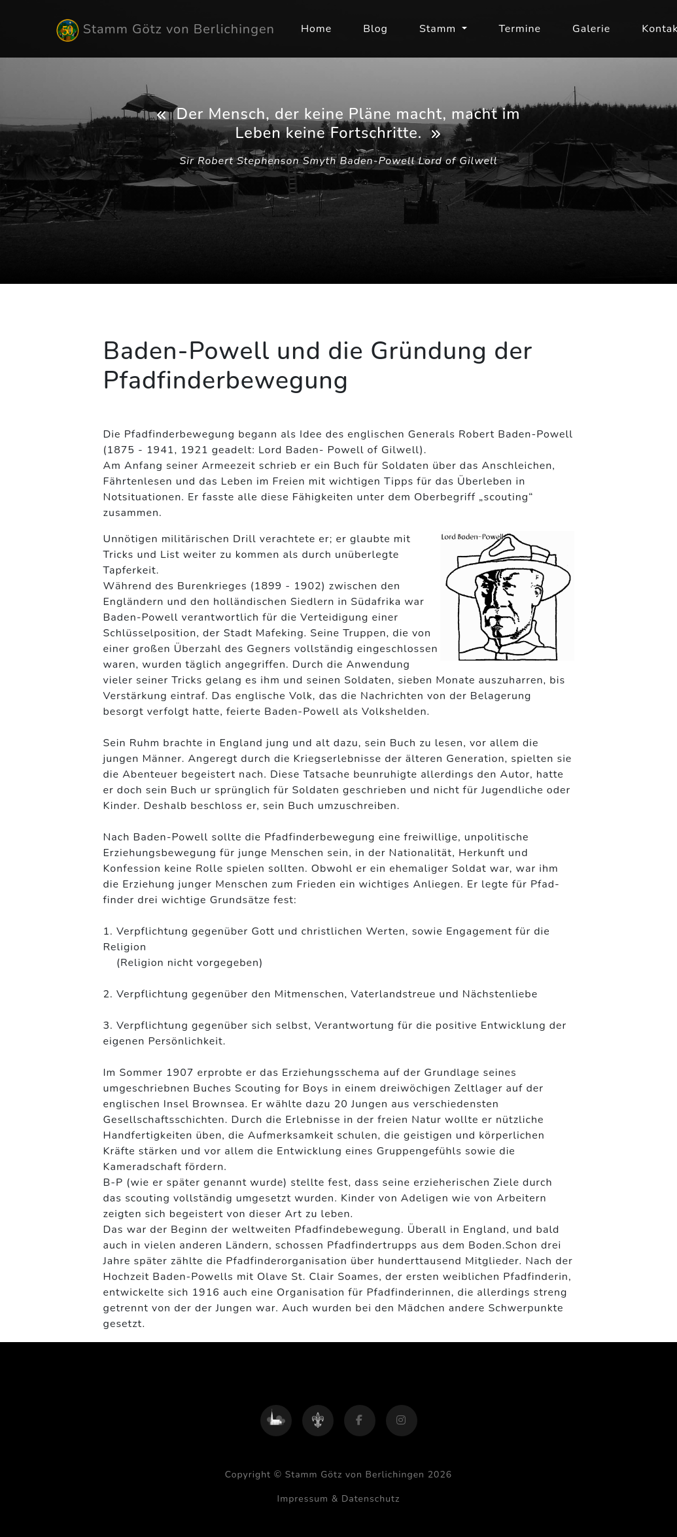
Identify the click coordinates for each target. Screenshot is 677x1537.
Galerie (591, 29)
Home (316, 29)
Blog (375, 29)
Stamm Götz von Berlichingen (165, 30)
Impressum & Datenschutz (338, 1499)
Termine (519, 29)
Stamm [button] (439, 29)
